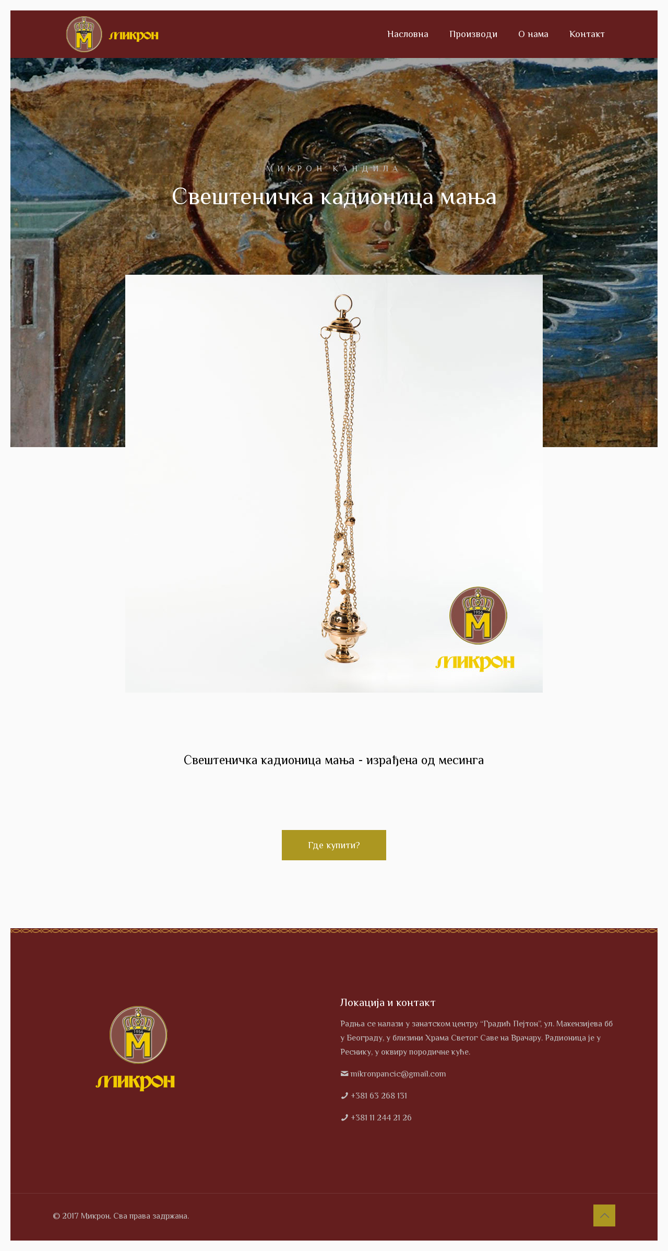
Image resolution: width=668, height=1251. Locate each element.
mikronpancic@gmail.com (398, 1074)
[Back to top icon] (604, 1215)
